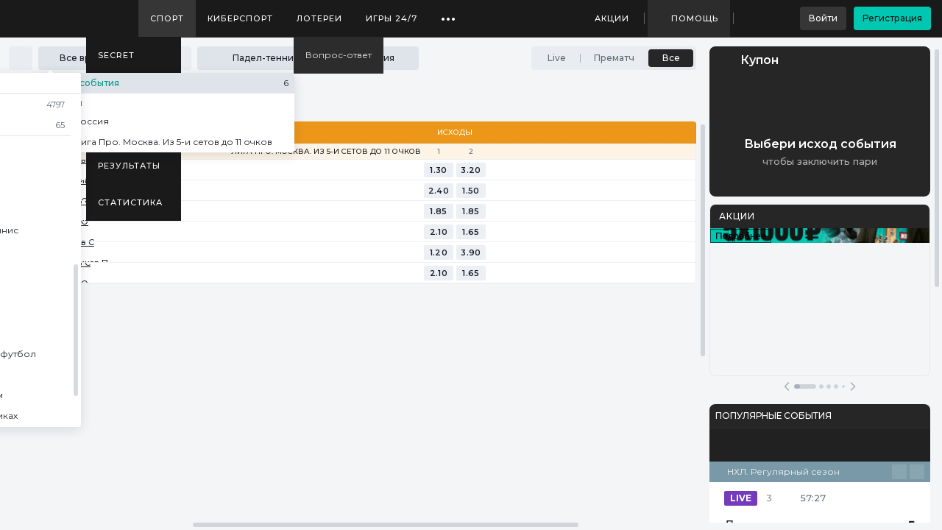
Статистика (130, 202)
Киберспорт (240, 18)
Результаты (129, 165)
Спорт (167, 18)
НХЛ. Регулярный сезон (783, 471)
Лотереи (319, 18)
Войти (823, 18)
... (448, 13)
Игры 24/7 (391, 18)
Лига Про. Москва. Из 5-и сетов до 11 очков (326, 151)
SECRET (116, 55)
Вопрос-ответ (338, 54)
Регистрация (892, 18)
